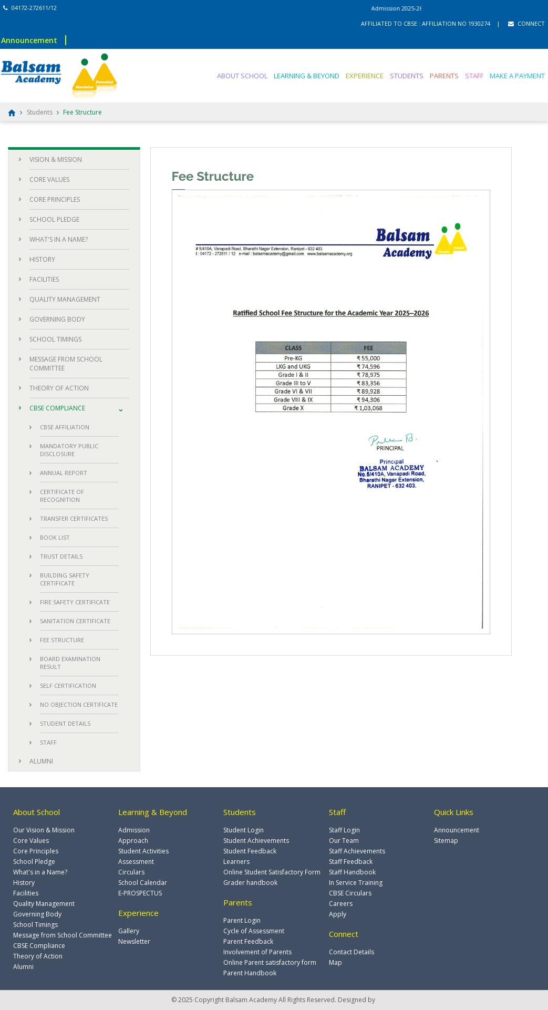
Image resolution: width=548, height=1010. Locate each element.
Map (335, 962)
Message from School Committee (62, 935)
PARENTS (444, 75)
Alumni (23, 966)
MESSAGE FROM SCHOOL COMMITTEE (65, 364)
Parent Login (242, 920)
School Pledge (34, 861)
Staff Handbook (352, 872)
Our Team (344, 840)
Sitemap (446, 840)
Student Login (243, 830)
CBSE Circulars (350, 893)
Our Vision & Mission (44, 830)
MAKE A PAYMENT (517, 75)
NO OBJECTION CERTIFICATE (79, 704)
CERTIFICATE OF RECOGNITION (62, 495)
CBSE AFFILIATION (64, 427)
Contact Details (351, 951)
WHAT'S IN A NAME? (58, 239)
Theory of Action (38, 956)
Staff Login (344, 830)
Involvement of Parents (257, 951)
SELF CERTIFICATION (68, 685)
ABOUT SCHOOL (242, 75)
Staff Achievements (357, 851)
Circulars (131, 872)
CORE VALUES (49, 179)
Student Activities (143, 851)
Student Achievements (256, 840)
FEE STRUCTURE (62, 640)
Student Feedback (249, 851)
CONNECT (526, 23)
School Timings (35, 924)
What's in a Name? (40, 872)
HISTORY (42, 259)
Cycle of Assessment (253, 930)
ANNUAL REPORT (63, 473)
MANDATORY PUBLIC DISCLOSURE (69, 450)
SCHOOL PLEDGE (54, 219)
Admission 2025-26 (408, 8)
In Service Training (355, 882)
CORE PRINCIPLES (54, 199)
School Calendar (142, 882)
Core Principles (35, 851)
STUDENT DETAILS (65, 723)
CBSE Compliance (39, 945)
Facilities (25, 893)
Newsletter (134, 941)
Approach (133, 840)
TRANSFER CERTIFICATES (74, 518)
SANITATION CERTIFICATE (75, 621)
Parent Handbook (249, 972)
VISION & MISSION (55, 159)
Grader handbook (250, 882)
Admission (134, 830)
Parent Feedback (248, 941)
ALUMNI (41, 761)
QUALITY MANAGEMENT (64, 299)
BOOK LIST (55, 537)
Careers (341, 903)
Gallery (128, 930)
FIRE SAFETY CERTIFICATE (75, 602)
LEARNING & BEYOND (306, 75)
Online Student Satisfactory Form (271, 872)
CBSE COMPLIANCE (57, 408)
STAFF (474, 75)
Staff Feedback (351, 861)
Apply (337, 914)
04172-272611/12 (30, 8)
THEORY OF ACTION (59, 388)
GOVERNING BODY (57, 319)
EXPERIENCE (365, 75)
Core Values (31, 840)
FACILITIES (44, 279)
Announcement (29, 40)
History (24, 882)
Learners (236, 861)
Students (40, 112)
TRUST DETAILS (61, 556)
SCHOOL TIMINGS (55, 339)
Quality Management (44, 903)
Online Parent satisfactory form (269, 962)
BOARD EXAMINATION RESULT (70, 663)
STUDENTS (406, 75)
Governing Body (37, 914)
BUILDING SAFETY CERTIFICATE (64, 579)
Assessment (136, 861)
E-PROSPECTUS (140, 893)
